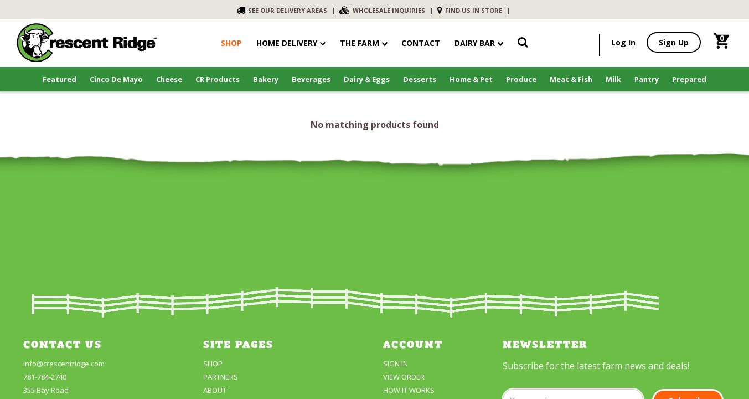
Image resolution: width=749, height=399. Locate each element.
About (214, 390)
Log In (623, 42)
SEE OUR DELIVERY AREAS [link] (282, 10)
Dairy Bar (478, 43)
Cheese (169, 79)
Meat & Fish (571, 79)
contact (420, 43)
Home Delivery (286, 43)
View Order (404, 377)
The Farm (364, 43)
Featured (59, 79)
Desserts (419, 79)
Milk (613, 79)
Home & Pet (471, 79)
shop (231, 43)
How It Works (409, 390)
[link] (523, 44)
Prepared (689, 79)
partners (220, 377)
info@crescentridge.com (64, 364)
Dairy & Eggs (367, 79)
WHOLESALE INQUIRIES (382, 10)
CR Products (217, 79)
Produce (521, 79)
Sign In (395, 364)
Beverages (311, 79)
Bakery (265, 79)
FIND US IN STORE (469, 10)
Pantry (646, 79)
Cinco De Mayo (116, 79)
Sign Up (674, 42)
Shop (213, 364)
